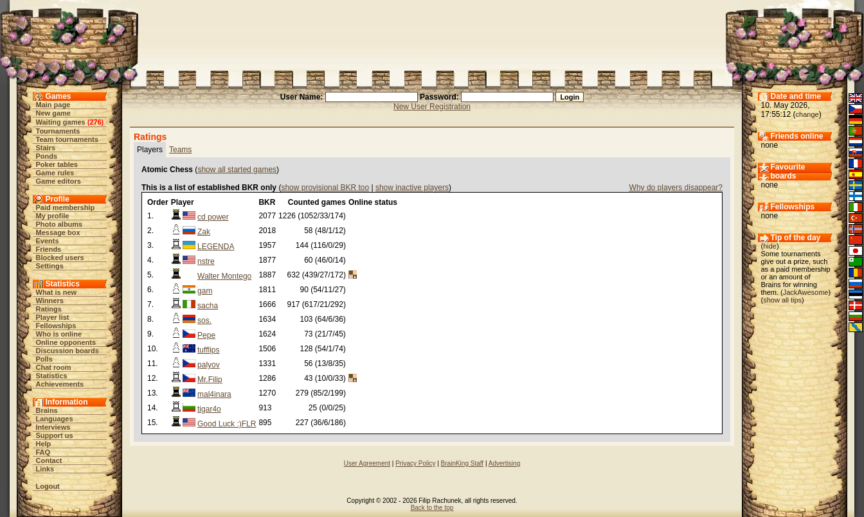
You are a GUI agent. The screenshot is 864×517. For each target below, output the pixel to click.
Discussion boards (67, 351)
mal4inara (214, 394)
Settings (50, 266)
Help (43, 444)
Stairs (46, 148)
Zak (203, 231)
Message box (58, 232)
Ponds (47, 156)
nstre (206, 261)
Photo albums (59, 224)
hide (770, 246)
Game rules (55, 173)
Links (45, 469)
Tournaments (58, 131)
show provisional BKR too (325, 187)
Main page (53, 105)
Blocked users (60, 257)
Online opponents (66, 342)
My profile (52, 216)
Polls (44, 359)
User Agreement (367, 463)
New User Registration (432, 106)
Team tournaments (67, 139)
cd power (213, 217)
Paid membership (65, 207)
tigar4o (209, 409)
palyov (208, 364)
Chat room (53, 367)
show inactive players (412, 187)
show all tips (782, 300)
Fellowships (56, 325)
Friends (49, 249)
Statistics (52, 376)
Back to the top (432, 507)
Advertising (504, 463)
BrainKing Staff (462, 463)
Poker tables (57, 164)
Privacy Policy (415, 463)
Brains (47, 410)
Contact (49, 460)
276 (95, 122)
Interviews (53, 427)
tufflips (208, 350)
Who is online (59, 334)
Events (47, 241)
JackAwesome (806, 292)
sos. (204, 320)
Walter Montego (224, 276)
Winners (50, 300)
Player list (52, 317)
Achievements (60, 384)
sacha (207, 305)
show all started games (236, 169)
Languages (54, 419)
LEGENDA (215, 246)
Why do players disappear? (676, 187)
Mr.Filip (209, 379)
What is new (56, 292)
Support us (54, 435)
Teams (180, 149)
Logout (48, 486)
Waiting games (61, 122)
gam (204, 290)
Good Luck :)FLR (226, 423)
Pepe (206, 335)
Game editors (58, 181)
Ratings (49, 309)
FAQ (43, 452)
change (807, 114)
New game (53, 113)
